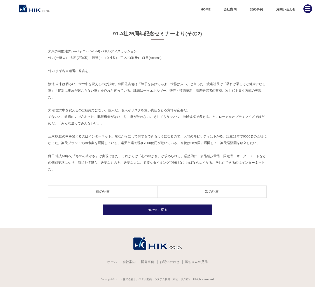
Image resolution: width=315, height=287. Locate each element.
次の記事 (212, 191)
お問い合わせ (286, 9)
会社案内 (230, 9)
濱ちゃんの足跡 (196, 262)
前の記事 (103, 191)
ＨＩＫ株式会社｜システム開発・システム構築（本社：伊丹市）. (153, 279)
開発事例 (256, 9)
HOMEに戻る (157, 209)
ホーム (112, 262)
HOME (205, 9)
